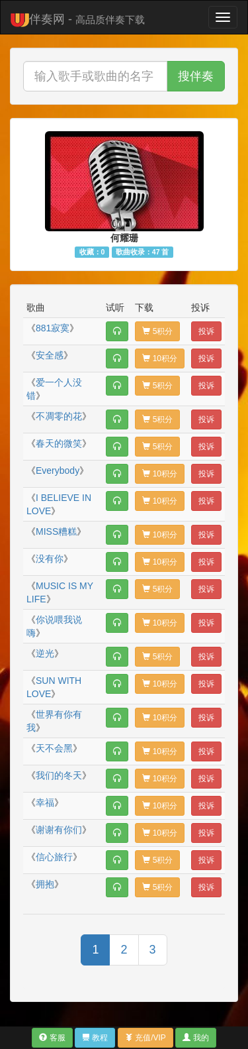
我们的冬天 (59, 775)
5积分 (157, 331)
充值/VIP (145, 1037)
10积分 (159, 358)
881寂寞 (52, 328)
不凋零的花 (59, 416)
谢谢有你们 (59, 829)
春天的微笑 (59, 443)
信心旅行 (54, 857)
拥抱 (45, 884)
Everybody (57, 470)
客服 (52, 1037)
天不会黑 (54, 748)
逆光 (45, 653)
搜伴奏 (196, 76)
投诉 (206, 331)
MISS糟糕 (56, 531)
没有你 (49, 558)
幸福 (45, 802)
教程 (95, 1037)
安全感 (49, 355)
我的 (195, 1037)
